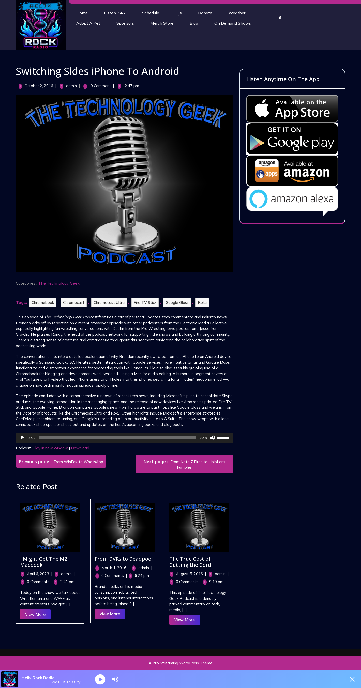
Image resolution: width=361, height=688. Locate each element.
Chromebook (44, 302)
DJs (178, 13)
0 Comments (41, 581)
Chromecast (75, 302)
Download (81, 448)
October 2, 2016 (40, 85)
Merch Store (161, 23)
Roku (203, 302)
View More (39, 615)
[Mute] (213, 437)
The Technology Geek (60, 283)
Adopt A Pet (88, 23)
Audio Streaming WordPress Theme (181, 663)
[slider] (118, 437)
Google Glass (178, 302)
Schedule (150, 13)
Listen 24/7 (115, 13)
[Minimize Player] (352, 679)
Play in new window (51, 448)
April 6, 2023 (40, 573)
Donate (205, 13)
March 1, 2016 (117, 567)
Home (82, 13)
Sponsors (125, 23)
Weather (237, 13)
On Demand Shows (232, 23)
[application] (126, 438)
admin (72, 85)
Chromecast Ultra (110, 302)
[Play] (23, 437)
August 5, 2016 (192, 573)
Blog (194, 23)
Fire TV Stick (146, 302)
